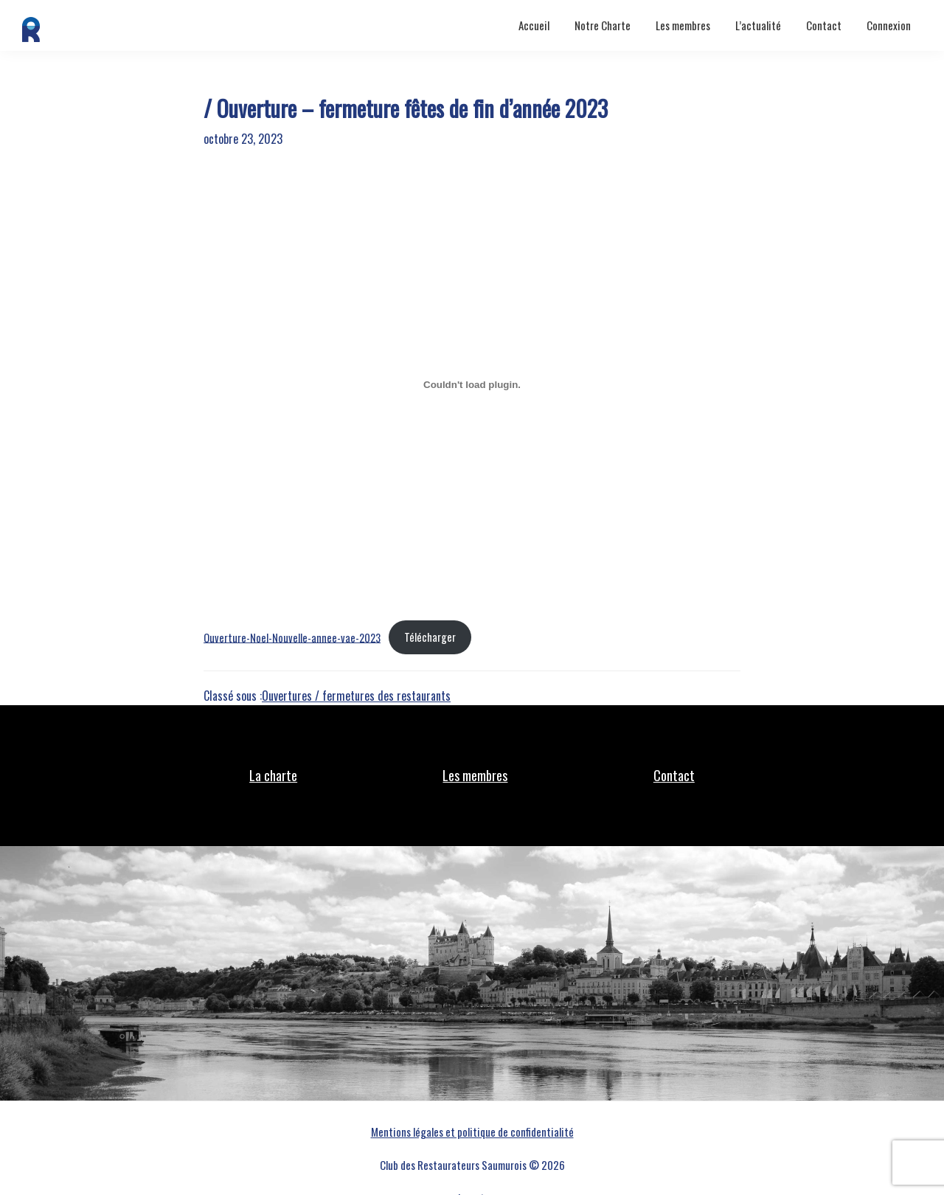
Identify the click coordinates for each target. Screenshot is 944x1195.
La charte (273, 775)
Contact (674, 775)
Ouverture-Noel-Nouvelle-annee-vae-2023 (292, 637)
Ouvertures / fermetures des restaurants (356, 695)
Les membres (474, 775)
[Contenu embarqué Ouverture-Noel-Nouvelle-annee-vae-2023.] (472, 384)
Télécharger (430, 637)
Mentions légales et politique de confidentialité (472, 1131)
